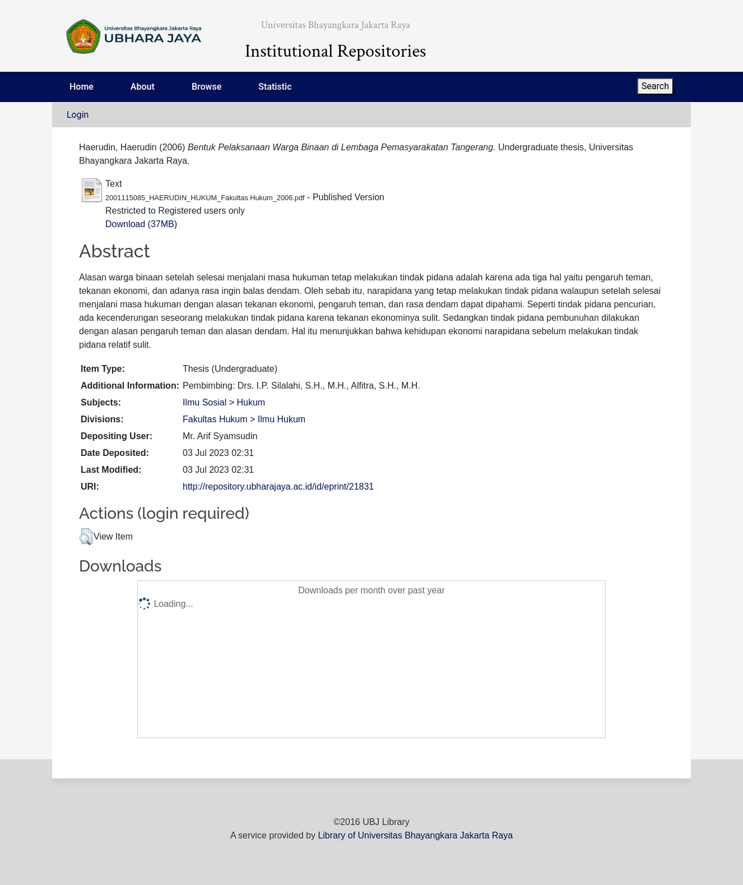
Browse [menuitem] (206, 86)
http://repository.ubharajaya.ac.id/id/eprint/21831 (278, 486)
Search (655, 86)
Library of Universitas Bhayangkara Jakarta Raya (415, 835)
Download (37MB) (141, 224)
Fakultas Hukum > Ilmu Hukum (244, 419)
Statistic (274, 86)
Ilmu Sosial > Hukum (224, 402)
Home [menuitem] (81, 86)
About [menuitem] (143, 86)
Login (78, 114)
